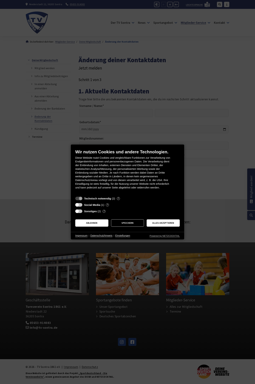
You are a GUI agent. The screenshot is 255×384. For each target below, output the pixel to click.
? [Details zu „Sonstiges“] (104, 211)
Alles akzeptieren (163, 222)
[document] (127, 172)
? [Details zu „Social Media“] (107, 204)
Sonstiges (90, 211)
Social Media (92, 204)
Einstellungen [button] (122, 235)
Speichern (127, 222)
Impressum (81, 235)
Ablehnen (91, 222)
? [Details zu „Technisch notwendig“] (118, 198)
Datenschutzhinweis (101, 235)
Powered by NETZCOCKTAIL (165, 236)
